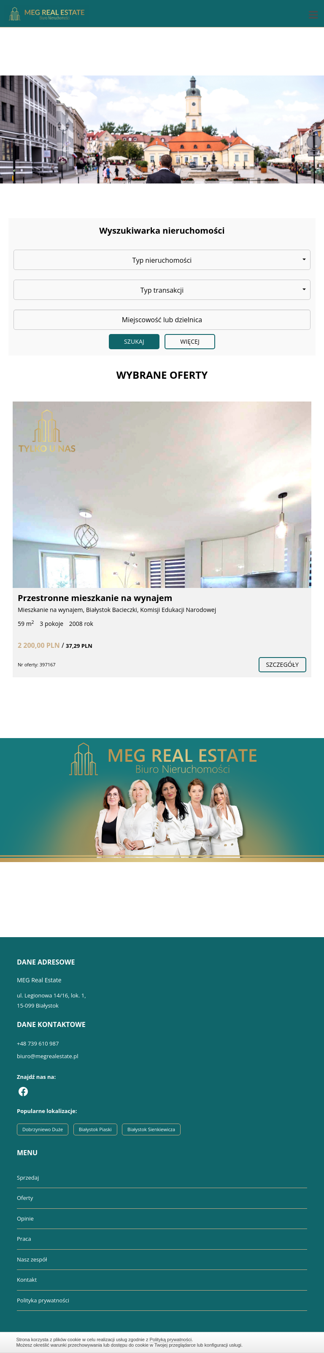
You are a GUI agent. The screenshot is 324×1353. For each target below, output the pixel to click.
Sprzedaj (28, 1177)
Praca (24, 1238)
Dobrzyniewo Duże (42, 1129)
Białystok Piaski (95, 1129)
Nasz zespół (32, 1259)
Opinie (25, 1218)
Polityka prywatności (43, 1300)
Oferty (25, 1198)
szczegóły (282, 664)
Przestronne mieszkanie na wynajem (95, 598)
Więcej (190, 341)
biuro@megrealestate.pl (47, 1056)
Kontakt (27, 1279)
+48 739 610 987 (38, 1043)
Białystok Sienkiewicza (151, 1129)
